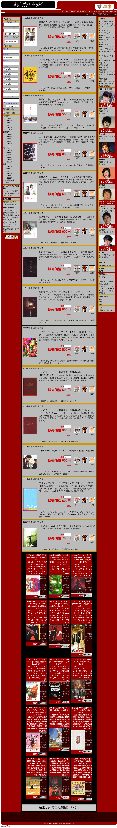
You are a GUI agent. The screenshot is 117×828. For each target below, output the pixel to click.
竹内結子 (51, 219)
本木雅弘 (80, 526)
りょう (78, 254)
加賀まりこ (52, 182)
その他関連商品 (9, 180)
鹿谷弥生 (67, 489)
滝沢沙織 (42, 489)
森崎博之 (84, 142)
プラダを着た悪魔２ (107, 21)
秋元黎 (91, 62)
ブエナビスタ (103, 284)
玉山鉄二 (54, 254)
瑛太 (82, 375)
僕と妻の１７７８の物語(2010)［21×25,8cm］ (61, 217)
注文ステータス (111, 14)
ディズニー (103, 277)
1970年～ (8, 127)
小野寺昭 (44, 67)
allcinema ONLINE (105, 265)
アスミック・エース (106, 286)
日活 (100, 304)
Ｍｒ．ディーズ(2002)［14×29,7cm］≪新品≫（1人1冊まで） (81, 604)
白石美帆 (65, 491)
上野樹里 (68, 375)
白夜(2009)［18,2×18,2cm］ (53, 450)
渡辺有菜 (89, 486)
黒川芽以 (76, 142)
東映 (100, 299)
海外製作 (6, 116)
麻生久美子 (88, 137)
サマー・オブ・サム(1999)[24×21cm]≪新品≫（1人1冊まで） (59, 662)
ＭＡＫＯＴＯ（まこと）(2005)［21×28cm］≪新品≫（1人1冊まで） (36, 761)
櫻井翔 (84, 22)
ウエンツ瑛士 (55, 378)
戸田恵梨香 (58, 335)
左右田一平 (85, 182)
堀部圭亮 (58, 257)
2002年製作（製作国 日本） (88, 793)
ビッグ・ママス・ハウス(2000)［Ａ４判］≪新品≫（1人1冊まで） (36, 662)
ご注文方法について (10, 210)
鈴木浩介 (85, 335)
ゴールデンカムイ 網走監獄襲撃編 (107, 254)
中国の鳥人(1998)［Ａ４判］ (53, 526)
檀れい (50, 142)
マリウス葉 (45, 62)
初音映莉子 (59, 142)
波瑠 (81, 140)
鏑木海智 (74, 62)
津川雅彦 (86, 257)
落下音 (102, 35)
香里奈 (80, 137)
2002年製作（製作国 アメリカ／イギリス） (63, 638)
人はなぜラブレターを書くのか (107, 110)
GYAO (101, 271)
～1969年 (8, 130)
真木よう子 (79, 486)
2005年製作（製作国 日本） (43, 789)
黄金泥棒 (103, 70)
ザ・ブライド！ (105, 33)
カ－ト (88, 14)
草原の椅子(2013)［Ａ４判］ (53, 99)
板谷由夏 (53, 140)
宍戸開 (91, 65)
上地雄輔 (61, 140)
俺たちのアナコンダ (107, 38)
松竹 (100, 302)
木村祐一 (46, 491)
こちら (69, 820)
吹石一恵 (42, 27)
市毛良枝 (68, 27)
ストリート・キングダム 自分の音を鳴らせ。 (107, 74)
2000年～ (8, 120)
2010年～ (8, 118)
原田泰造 (81, 25)
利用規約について (9, 227)
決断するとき (104, 44)
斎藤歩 (68, 182)
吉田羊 (68, 142)
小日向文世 (87, 219)
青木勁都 (83, 62)
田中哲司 (49, 257)
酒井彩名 (58, 489)
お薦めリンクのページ (107, 310)
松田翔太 (67, 335)
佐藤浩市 (80, 100)
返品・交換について (10, 220)
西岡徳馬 (51, 27)
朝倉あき (72, 25)
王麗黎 (50, 529)
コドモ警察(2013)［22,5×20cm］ (55, 59)
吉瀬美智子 (62, 25)
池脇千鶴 (60, 27)
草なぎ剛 (42, 219)
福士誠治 (54, 380)
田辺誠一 (76, 335)
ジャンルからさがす (10, 204)
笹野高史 (86, 254)
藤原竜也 (47, 25)
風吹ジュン (71, 222)
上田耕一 (77, 257)
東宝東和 (102, 293)
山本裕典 (83, 65)
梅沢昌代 (76, 182)
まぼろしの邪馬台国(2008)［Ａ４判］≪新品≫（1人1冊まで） (81, 710)
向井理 (43, 142)
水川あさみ (90, 375)
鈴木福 (84, 60)
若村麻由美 (48, 105)
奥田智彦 (58, 529)
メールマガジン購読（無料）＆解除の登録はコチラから (11, 193)
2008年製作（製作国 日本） (88, 742)
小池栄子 (53, 102)
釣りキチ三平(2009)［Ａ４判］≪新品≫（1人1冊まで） (59, 710)
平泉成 (71, 254)
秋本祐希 (74, 338)
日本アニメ (7, 164)
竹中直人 (83, 380)
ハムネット (103, 31)
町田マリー (68, 257)
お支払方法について (10, 213)
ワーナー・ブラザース (107, 282)
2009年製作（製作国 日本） (43, 745)
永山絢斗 (83, 338)
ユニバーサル (103, 279)
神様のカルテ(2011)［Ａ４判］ (54, 177)
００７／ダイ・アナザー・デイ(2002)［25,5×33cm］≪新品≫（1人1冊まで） (59, 604)
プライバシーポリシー (11, 224)
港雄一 (66, 529)
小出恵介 (44, 378)
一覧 (7, 183)
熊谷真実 (68, 297)
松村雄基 (46, 340)
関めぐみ (65, 338)
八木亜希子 (55, 491)
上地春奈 (58, 65)
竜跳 (51, 65)
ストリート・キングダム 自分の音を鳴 (107, 207)
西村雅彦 (89, 100)
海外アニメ (7, 148)
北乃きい (74, 65)
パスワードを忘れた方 (11, 37)
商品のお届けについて (11, 215)
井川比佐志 (59, 105)
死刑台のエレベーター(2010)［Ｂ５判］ (58, 252)
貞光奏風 (84, 102)
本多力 (66, 65)
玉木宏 (76, 375)
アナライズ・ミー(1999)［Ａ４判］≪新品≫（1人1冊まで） (81, 662)
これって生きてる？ (107, 24)
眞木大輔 (80, 451)
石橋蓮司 (89, 526)
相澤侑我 (44, 65)
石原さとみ (68, 486)
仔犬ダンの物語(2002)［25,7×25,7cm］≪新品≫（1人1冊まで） (81, 761)
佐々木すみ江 (53, 222)
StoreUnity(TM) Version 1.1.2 (64, 823)
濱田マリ (47, 338)
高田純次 (81, 491)
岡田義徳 (61, 180)
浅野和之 (42, 222)
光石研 (85, 489)
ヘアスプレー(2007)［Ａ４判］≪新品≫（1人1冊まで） (36, 557)
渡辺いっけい (67, 340)
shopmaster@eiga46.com (107, 11)
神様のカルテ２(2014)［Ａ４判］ (55, 22)
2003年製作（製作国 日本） (65, 789)
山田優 (84, 378)
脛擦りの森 (103, 65)
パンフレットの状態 (10, 217)
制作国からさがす (9, 202)
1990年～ (8, 123)
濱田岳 (89, 25)
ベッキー (65, 378)
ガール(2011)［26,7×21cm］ (53, 137)
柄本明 (77, 27)
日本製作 (6, 132)
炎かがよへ (103, 67)
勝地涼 (91, 60)
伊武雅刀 (74, 380)
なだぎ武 (46, 380)
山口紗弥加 (75, 378)
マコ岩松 (42, 529)
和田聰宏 (56, 338)
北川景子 (63, 254)
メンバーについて (9, 222)
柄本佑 (50, 489)
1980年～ (8, 125)
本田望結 (54, 62)
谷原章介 (60, 219)
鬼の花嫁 (103, 79)
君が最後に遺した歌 (107, 81)
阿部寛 (47, 254)
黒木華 (77, 102)
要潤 (55, 25)
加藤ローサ (89, 140)
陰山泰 (78, 219)
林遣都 (75, 140)
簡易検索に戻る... (9, 109)
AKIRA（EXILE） (65, 102)
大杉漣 (62, 222)
